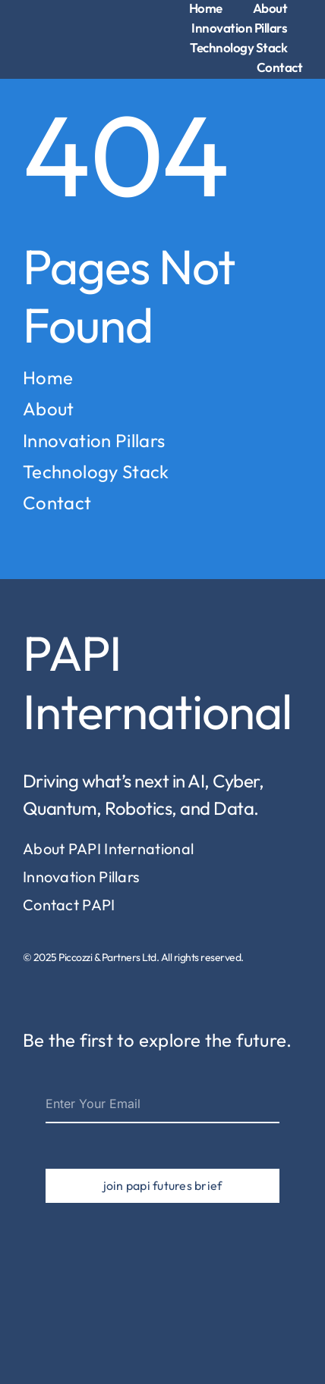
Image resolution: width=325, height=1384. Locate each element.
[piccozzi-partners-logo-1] (49, 19)
